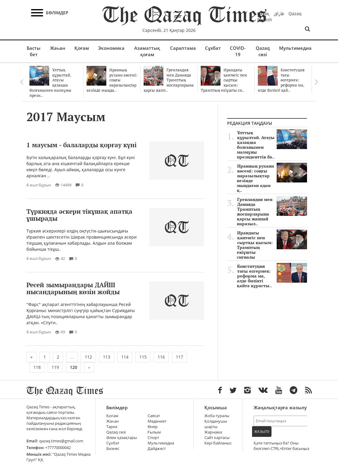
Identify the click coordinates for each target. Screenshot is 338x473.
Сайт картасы (217, 437)
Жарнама (213, 432)
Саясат (154, 415)
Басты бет (33, 51)
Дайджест (157, 448)
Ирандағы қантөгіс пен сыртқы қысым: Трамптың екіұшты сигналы (272, 245)
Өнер (153, 426)
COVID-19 (238, 51)
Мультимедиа (295, 48)
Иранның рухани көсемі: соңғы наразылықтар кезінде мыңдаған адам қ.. (272, 178)
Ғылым (154, 432)
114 (124, 357)
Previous (22, 82)
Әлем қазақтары (121, 437)
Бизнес (112, 448)
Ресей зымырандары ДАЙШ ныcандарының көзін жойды (73, 288)
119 (55, 367)
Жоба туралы (216, 415)
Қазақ (263, 13)
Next (316, 82)
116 (161, 357)
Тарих (112, 426)
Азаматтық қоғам (147, 51)
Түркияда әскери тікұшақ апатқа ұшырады (79, 215)
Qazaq (295, 13)
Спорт (153, 437)
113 (106, 357)
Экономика (111, 48)
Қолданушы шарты (215, 424)
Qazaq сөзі (263, 51)
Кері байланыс (218, 443)
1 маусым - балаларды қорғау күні (81, 145)
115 (143, 357)
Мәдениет (157, 421)
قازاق (279, 13)
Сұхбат (213, 48)
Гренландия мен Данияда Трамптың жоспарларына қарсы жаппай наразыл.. (272, 211)
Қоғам (81, 48)
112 (88, 357)
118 (37, 367)
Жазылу (261, 431)
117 (179, 357)
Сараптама (183, 48)
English (264, 19)
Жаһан (57, 48)
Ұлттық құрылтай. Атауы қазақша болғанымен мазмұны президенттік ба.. (272, 144)
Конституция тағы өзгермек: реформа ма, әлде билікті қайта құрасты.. (272, 276)
